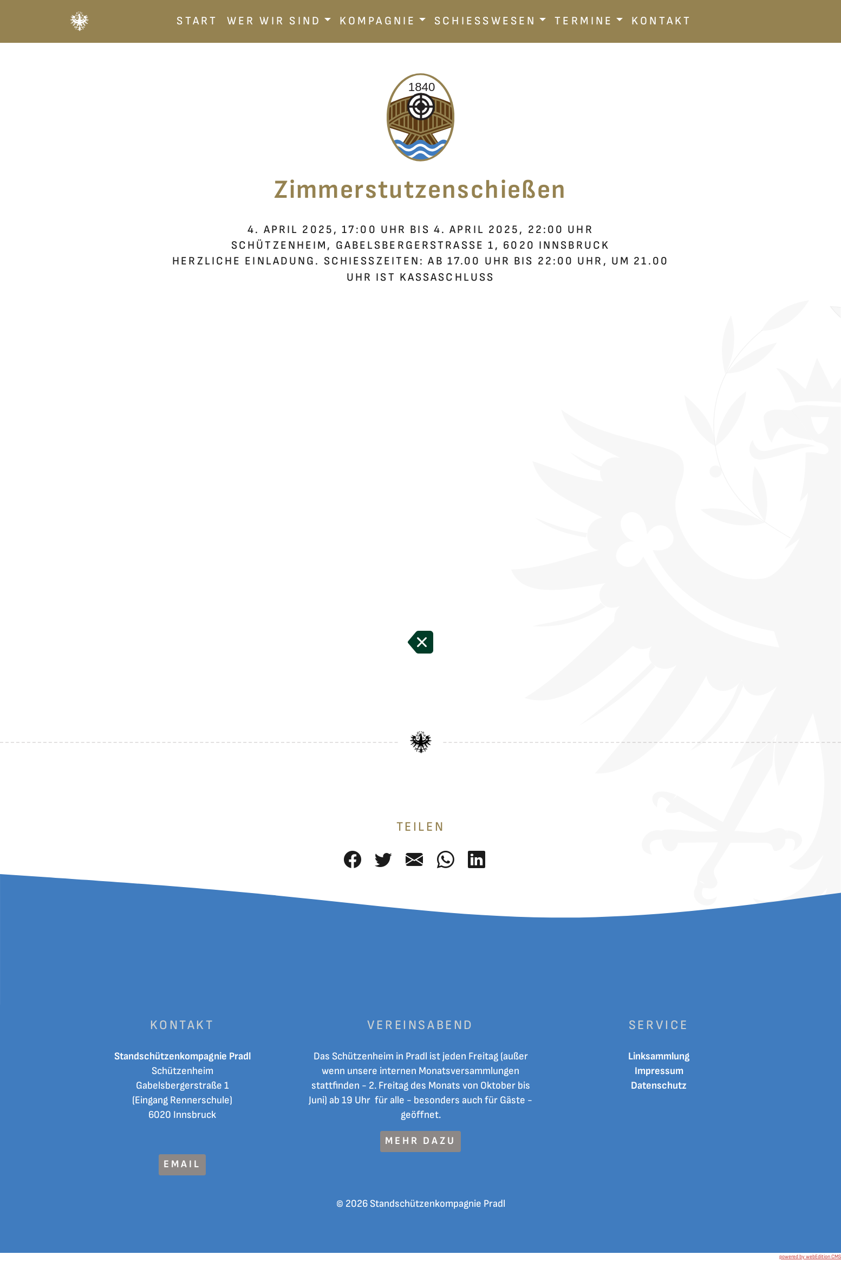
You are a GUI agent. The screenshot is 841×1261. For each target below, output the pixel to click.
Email (182, 1164)
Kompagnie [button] (378, 21)
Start (197, 21)
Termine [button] (584, 21)
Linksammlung (659, 1056)
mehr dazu (420, 1141)
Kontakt (661, 21)
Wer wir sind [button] (274, 21)
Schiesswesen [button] (485, 21)
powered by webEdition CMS (810, 1256)
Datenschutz (659, 1085)
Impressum (659, 1071)
